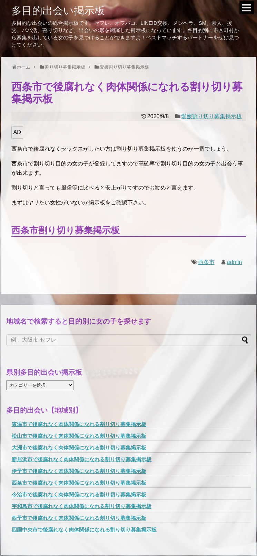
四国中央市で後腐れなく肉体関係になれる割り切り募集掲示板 (84, 530)
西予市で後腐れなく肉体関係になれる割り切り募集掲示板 (79, 518)
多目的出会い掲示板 (58, 10)
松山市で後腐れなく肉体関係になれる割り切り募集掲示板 (79, 436)
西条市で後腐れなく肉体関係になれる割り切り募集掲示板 (79, 483)
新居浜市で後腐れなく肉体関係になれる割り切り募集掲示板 (81, 459)
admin (234, 262)
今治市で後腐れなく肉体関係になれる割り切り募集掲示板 (79, 494)
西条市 (206, 262)
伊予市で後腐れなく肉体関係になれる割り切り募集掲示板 (79, 471)
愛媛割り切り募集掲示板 (211, 116)
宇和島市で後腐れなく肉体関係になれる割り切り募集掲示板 (81, 506)
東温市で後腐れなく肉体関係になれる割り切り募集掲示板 (79, 424)
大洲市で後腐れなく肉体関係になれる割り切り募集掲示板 (79, 448)
